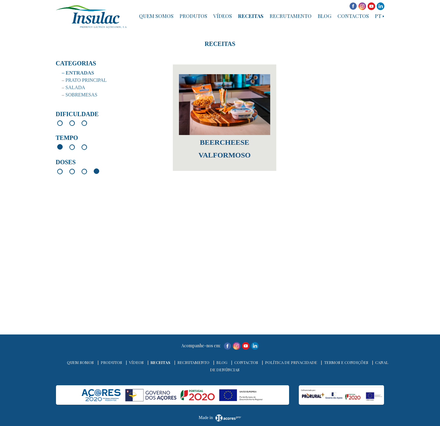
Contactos (353, 15)
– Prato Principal (84, 80)
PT (378, 15)
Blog (324, 15)
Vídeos (222, 15)
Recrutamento (291, 15)
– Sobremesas (79, 94)
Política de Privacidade (291, 362)
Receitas (251, 15)
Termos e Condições (346, 362)
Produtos (193, 15)
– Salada (73, 87)
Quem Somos (156, 15)
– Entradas (78, 73)
